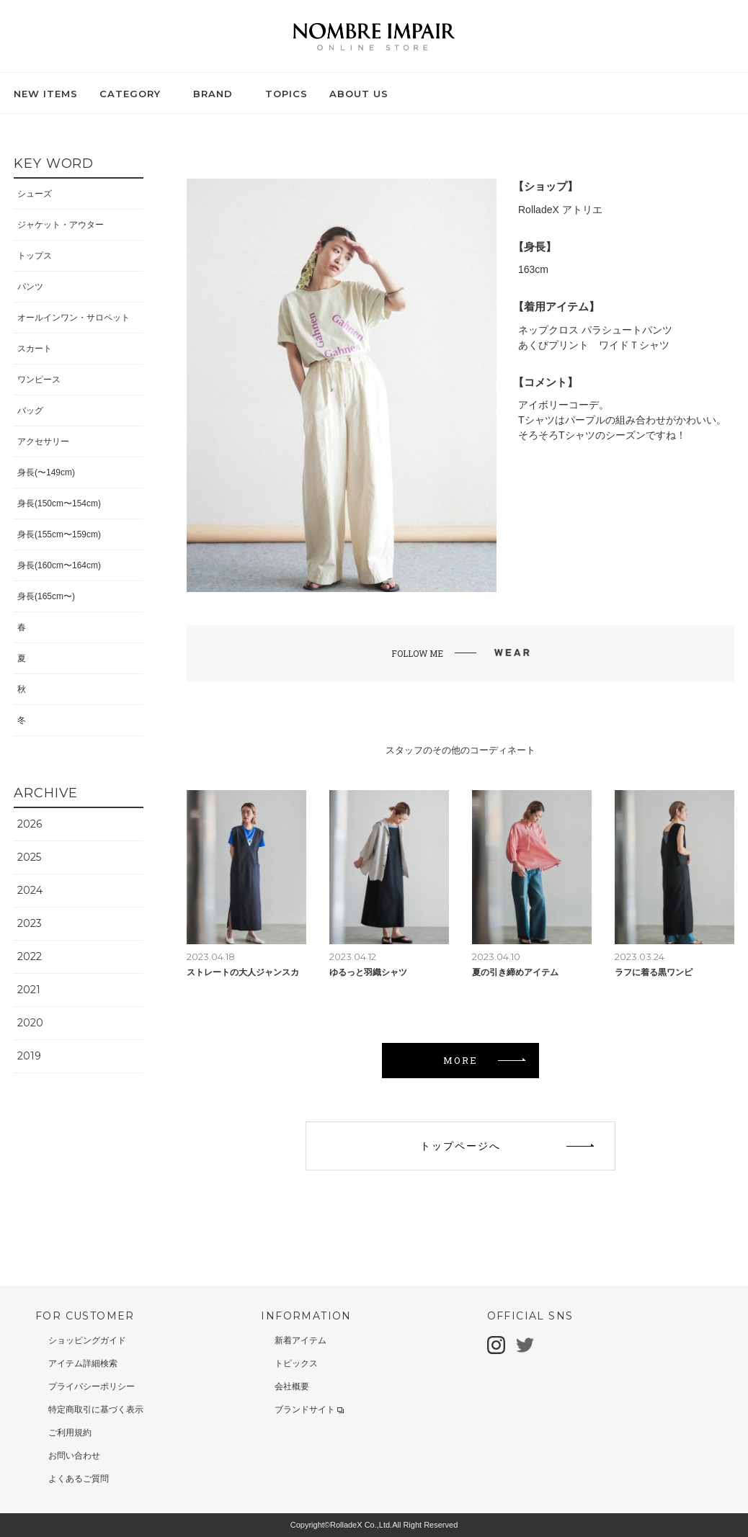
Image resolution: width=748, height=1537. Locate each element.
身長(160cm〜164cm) (59, 565)
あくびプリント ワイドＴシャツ (593, 345)
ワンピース (39, 380)
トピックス (296, 1363)
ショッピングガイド (87, 1340)
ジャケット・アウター (60, 225)
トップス (34, 256)
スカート (34, 349)
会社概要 (292, 1386)
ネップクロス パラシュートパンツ (595, 330)
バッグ (30, 410)
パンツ (30, 287)
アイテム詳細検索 (82, 1363)
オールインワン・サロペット (73, 318)
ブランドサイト (309, 1409)
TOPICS (286, 93)
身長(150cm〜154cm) (59, 503)
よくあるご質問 (78, 1479)
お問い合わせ (74, 1456)
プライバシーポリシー (91, 1386)
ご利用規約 (70, 1433)
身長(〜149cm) (46, 472)
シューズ (34, 194)
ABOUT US (358, 93)
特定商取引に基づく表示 (95, 1409)
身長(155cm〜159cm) (59, 534)
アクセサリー (43, 441)
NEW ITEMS (46, 93)
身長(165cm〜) (46, 596)
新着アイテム (300, 1340)
